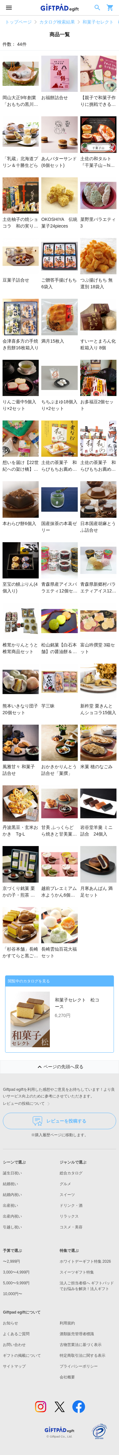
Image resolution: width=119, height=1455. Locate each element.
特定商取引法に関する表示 (82, 1355)
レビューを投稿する (59, 1121)
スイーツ (67, 1194)
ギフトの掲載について (22, 1355)
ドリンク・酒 (71, 1205)
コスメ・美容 (71, 1227)
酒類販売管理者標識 (77, 1334)
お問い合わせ (14, 1344)
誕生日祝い (12, 1173)
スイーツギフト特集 (77, 1272)
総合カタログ (71, 1173)
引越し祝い (12, 1227)
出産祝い (10, 1205)
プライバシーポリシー (79, 1366)
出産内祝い (12, 1216)
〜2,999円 (11, 1261)
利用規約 (67, 1323)
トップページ (18, 21)
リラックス (69, 1216)
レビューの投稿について (27, 1104)
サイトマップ (14, 1366)
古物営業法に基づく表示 (81, 1344)
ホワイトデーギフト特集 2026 (85, 1261)
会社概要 (67, 1377)
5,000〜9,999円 (16, 1283)
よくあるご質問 (16, 1334)
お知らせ (10, 1323)
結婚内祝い (12, 1194)
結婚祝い (10, 1184)
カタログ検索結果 (57, 21)
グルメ (65, 1184)
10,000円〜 (12, 1294)
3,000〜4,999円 (16, 1272)
